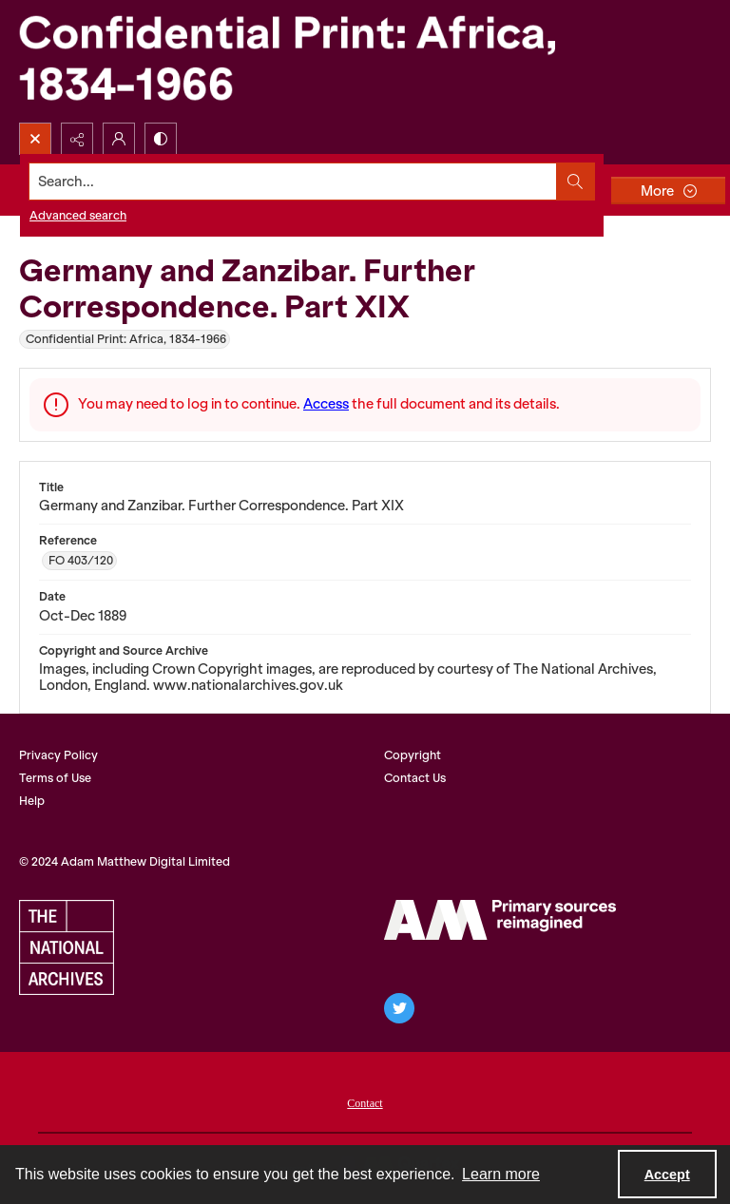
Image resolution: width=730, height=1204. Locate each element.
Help (32, 800)
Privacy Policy (58, 755)
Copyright (412, 755)
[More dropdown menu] (668, 190)
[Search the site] (293, 181)
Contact (364, 1103)
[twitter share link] (399, 1008)
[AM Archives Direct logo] (500, 920)
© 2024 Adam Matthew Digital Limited (124, 861)
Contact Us (415, 778)
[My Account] (119, 139)
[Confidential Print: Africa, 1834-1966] (304, 61)
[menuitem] (364, 1101)
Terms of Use (55, 778)
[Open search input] (35, 139)
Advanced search (77, 215)
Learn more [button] (501, 1174)
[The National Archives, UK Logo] (66, 947)
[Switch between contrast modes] (160, 139)
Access (326, 403)
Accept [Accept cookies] (667, 1174)
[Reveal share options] (77, 139)
